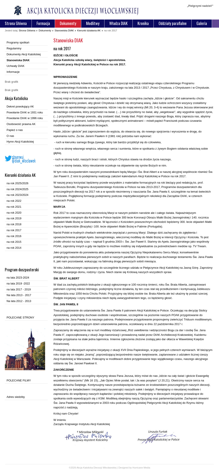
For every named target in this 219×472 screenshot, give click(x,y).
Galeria (201, 23)
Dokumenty (68, 23)
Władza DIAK (118, 23)
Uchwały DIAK (16, 66)
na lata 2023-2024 (18, 277)
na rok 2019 (14, 218)
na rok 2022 (14, 200)
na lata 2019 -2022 (18, 283)
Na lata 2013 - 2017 (19, 295)
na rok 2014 (14, 247)
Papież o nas (15, 130)
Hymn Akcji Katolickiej (20, 141)
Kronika (143, 23)
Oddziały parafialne (173, 23)
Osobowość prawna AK (21, 124)
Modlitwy (92, 23)
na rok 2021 (14, 206)
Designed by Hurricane (131, 467)
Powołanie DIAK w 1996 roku (25, 118)
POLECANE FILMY (19, 380)
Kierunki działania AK (89, 30)
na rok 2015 (14, 241)
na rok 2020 (14, 212)
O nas (10, 136)
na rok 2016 (14, 236)
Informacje (13, 71)
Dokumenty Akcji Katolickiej (24, 54)
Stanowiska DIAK (64, 30)
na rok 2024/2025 (17, 189)
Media (147, 467)
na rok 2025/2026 (17, 183)
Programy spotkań (18, 42)
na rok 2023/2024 (17, 195)
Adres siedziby (16, 397)
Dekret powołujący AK (20, 106)
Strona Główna (16, 23)
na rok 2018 (14, 224)
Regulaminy (14, 48)
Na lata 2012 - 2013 (19, 301)
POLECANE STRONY (20, 317)
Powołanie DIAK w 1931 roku (25, 112)
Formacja (43, 23)
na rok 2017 (14, 230)
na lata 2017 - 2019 (19, 289)
